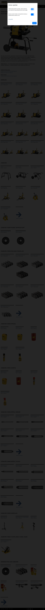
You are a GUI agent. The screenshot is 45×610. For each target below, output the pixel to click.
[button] (32, 9)
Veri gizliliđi (10, 19)
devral (34, 23)
